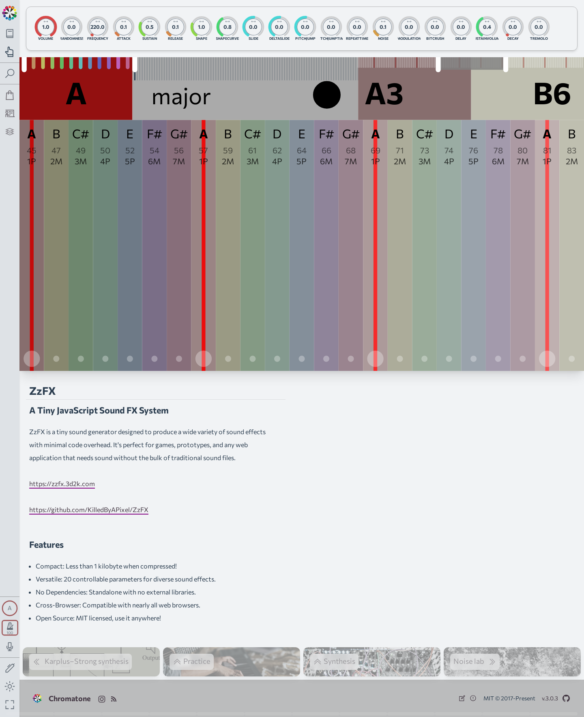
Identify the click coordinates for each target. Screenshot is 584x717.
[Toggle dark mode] (10, 686)
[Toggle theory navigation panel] (10, 33)
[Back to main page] (10, 12)
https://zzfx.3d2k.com (62, 483)
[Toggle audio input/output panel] (10, 646)
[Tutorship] (10, 113)
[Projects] (10, 132)
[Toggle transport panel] (10, 627)
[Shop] (10, 95)
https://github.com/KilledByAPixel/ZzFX (88, 509)
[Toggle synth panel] (9, 608)
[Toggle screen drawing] (10, 668)
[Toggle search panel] (10, 74)
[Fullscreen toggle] (10, 704)
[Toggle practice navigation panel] (10, 52)
